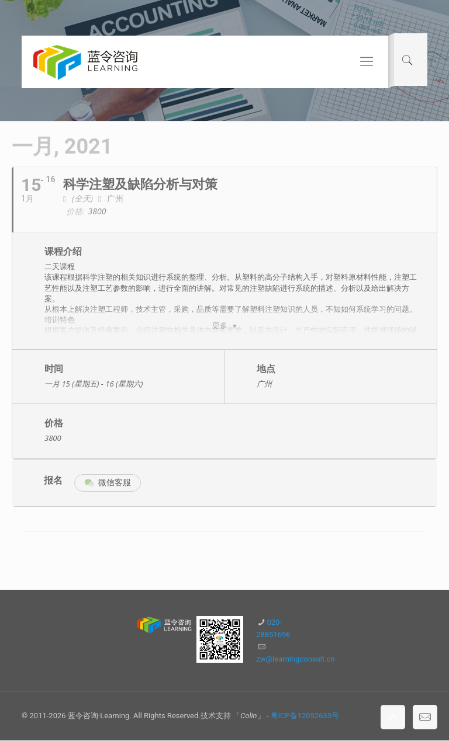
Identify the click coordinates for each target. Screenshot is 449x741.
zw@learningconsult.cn (295, 659)
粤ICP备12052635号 (305, 716)
